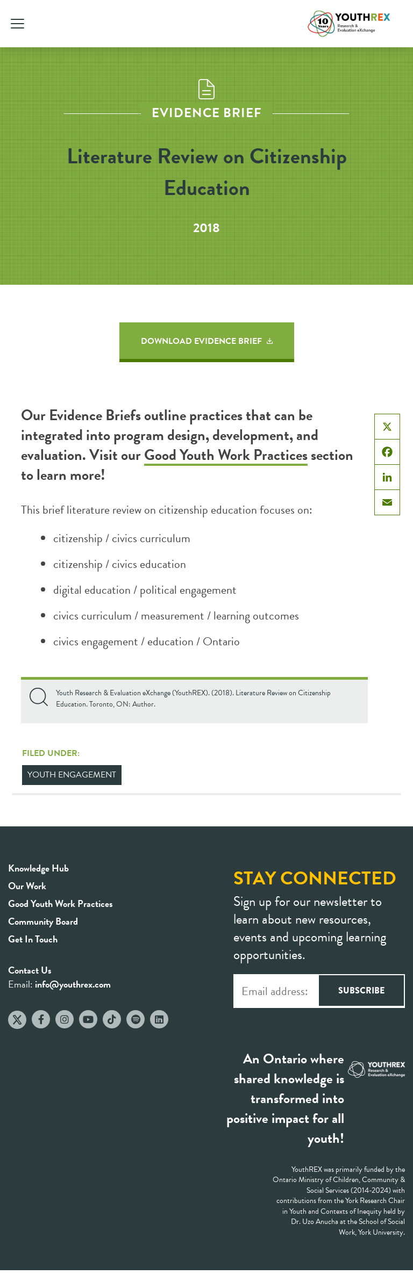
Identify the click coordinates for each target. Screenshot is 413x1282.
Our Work (27, 885)
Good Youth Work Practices (226, 455)
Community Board (43, 921)
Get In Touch (33, 939)
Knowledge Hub (38, 868)
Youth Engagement (71, 774)
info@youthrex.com (73, 984)
